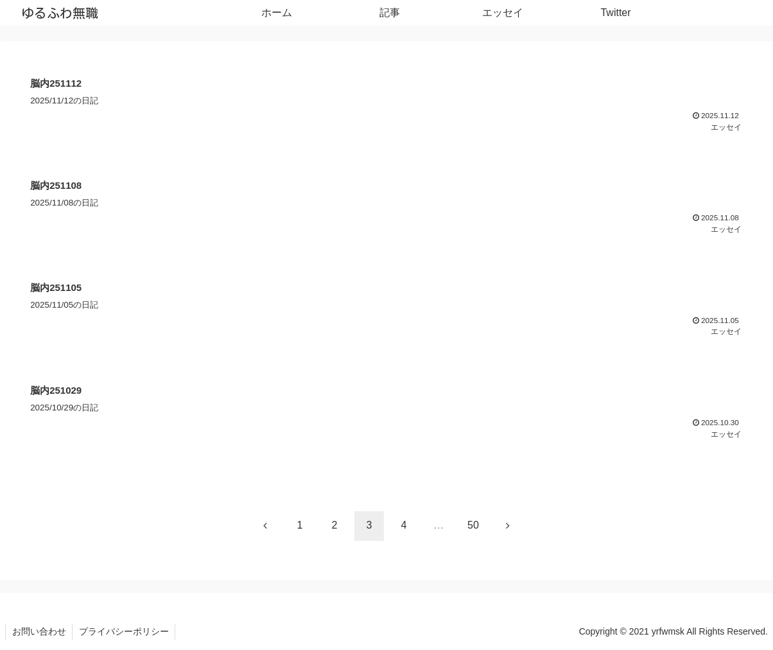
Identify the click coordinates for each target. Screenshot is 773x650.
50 (473, 524)
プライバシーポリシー (124, 631)
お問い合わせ (39, 631)
